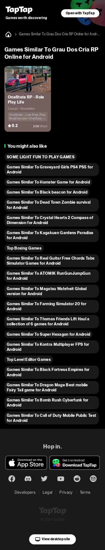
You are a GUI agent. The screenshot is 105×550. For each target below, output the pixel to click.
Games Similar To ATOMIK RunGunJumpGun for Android (48, 276)
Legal (48, 492)
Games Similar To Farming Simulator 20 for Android (46, 306)
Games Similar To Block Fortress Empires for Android (48, 372)
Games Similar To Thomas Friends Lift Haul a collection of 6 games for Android (48, 321)
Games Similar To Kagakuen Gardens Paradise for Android (50, 235)
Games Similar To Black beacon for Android (47, 192)
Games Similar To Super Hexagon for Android (48, 334)
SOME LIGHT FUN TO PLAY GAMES (40, 157)
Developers (25, 492)
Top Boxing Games (24, 248)
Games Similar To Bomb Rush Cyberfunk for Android (47, 402)
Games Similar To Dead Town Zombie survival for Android (48, 205)
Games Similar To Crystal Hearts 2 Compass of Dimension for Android (50, 220)
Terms (85, 492)
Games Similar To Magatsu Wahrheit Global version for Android (47, 291)
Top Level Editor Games (29, 359)
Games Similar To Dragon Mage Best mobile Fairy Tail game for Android (47, 387)
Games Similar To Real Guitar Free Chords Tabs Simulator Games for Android (50, 260)
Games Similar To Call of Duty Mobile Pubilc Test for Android (51, 418)
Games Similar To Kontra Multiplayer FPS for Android (48, 347)
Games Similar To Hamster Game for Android (48, 182)
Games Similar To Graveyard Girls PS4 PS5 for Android (50, 169)
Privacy (66, 492)
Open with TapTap (80, 13)
